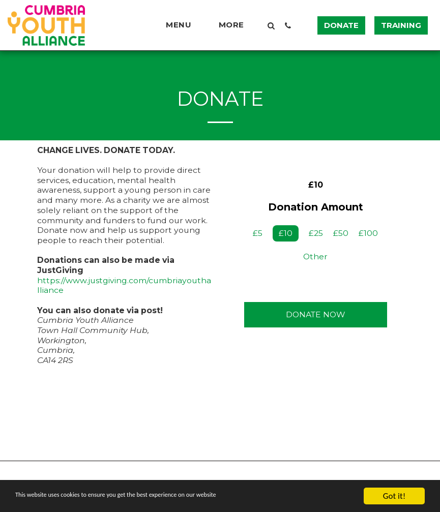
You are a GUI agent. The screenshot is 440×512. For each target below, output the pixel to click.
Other (315, 256)
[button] (183, 25)
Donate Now (315, 314)
